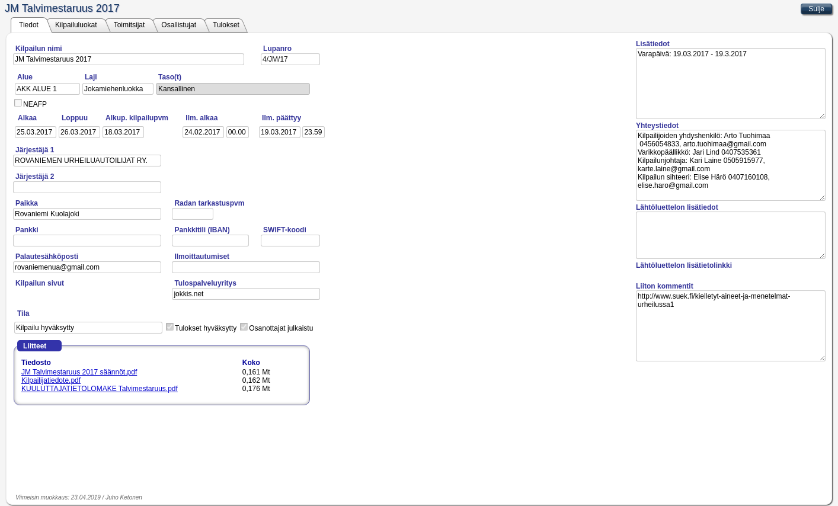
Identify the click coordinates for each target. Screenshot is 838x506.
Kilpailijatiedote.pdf (51, 380)
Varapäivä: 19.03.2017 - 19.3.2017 (731, 83)
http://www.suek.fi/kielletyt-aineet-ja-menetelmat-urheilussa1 (731, 325)
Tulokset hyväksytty (205, 328)
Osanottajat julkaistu (281, 328)
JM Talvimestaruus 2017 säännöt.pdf (79, 372)
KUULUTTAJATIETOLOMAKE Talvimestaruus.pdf (99, 389)
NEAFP (35, 104)
